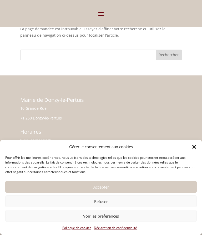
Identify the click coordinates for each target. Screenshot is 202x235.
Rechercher (169, 54)
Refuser (101, 201)
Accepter (101, 187)
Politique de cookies (76, 228)
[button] (194, 147)
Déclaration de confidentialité (115, 228)
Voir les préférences (101, 216)
